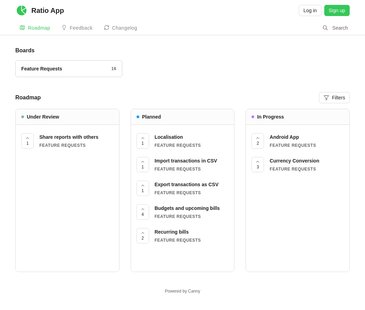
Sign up (337, 10)
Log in (310, 10)
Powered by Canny (182, 291)
